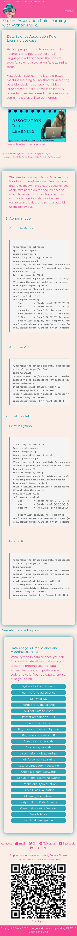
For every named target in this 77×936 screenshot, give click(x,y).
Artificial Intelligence (38, 820)
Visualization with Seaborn (38, 808)
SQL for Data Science (38, 711)
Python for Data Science (38, 686)
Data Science (38, 814)
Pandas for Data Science (38, 704)
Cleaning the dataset (38, 796)
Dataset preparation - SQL (38, 717)
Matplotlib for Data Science (38, 802)
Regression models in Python (38, 729)
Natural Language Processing (38, 765)
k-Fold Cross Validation (39, 790)
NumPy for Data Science (38, 692)
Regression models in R (38, 735)
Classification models (38, 741)
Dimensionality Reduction (38, 784)
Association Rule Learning (38, 753)
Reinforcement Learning (38, 759)
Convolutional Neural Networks (38, 778)
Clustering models (38, 747)
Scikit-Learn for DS (38, 723)
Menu (66, 11)
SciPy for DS (38, 698)
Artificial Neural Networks (38, 772)
